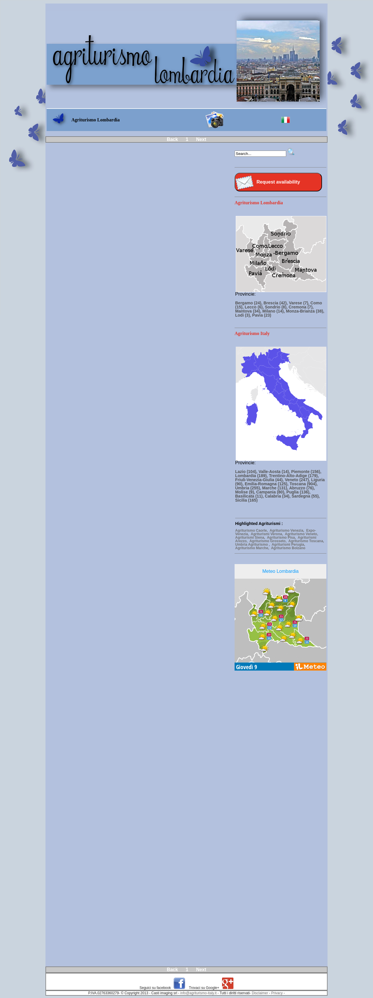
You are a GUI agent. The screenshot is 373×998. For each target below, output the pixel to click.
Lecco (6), (255, 307)
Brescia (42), (276, 303)
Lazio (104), (246, 471)
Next (201, 139)
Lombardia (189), (252, 475)
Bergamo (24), (249, 303)
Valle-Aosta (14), (274, 471)
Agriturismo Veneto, (302, 534)
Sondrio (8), (277, 307)
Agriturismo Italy (252, 333)
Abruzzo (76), (302, 488)
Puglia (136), (298, 492)
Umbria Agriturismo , (253, 544)
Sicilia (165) (246, 500)
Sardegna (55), (306, 496)
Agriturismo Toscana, (306, 541)
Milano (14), (274, 311)
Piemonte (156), (306, 471)
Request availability (278, 181)
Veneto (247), (298, 479)
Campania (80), (271, 492)
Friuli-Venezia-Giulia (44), (260, 479)
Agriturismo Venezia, (288, 530)
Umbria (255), (248, 488)
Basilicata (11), (250, 496)
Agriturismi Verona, (268, 534)
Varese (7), (299, 303)
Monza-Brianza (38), (305, 311)
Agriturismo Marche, (253, 548)
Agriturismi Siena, (251, 537)
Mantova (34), (248, 311)
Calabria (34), (278, 496)
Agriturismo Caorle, (252, 530)
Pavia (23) (261, 315)
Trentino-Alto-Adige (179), (294, 475)
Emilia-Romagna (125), (267, 483)
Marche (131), (275, 488)
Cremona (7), (301, 307)
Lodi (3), (243, 315)
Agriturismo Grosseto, (268, 541)
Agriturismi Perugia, (289, 544)
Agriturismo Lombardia (259, 202)
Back (172, 139)
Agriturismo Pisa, (282, 537)
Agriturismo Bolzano (288, 548)
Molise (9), (245, 492)
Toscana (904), (304, 483)
